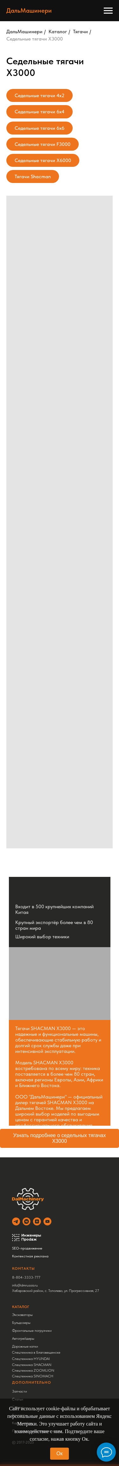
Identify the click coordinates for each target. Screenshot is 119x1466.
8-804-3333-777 (26, 1277)
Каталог (58, 31)
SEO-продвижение (27, 1248)
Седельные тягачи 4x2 (39, 95)
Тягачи (80, 31)
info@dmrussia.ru (25, 1285)
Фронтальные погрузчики (32, 1330)
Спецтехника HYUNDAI (31, 1358)
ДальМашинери (24, 31)
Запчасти (19, 1391)
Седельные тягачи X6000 (43, 160)
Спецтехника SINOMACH (32, 1376)
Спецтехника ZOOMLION (33, 1370)
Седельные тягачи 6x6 (39, 128)
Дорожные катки (25, 1346)
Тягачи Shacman (33, 176)
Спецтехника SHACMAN (31, 1364)
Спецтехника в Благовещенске (36, 1352)
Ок (59, 1453)
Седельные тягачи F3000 (42, 144)
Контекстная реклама (30, 1256)
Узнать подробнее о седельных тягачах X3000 (59, 1138)
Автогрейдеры (23, 1338)
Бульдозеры (21, 1322)
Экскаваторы (22, 1314)
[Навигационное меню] (108, 11)
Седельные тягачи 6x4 (39, 112)
